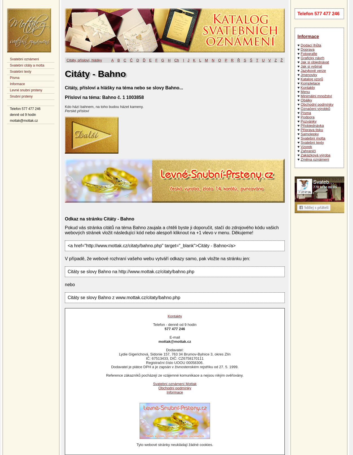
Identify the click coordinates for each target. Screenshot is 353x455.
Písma (14, 78)
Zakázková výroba (315, 155)
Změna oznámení (315, 159)
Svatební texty (20, 72)
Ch (176, 60)
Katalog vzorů (312, 79)
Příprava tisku (312, 130)
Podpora (307, 117)
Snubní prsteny (21, 96)
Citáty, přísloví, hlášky (84, 60)
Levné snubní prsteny (26, 90)
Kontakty (308, 87)
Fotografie (309, 54)
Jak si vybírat (311, 66)
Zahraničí (308, 151)
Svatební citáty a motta (27, 65)
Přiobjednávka (312, 125)
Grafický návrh (312, 58)
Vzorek (306, 147)
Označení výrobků (315, 109)
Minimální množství (316, 96)
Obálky (306, 100)
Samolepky (310, 134)
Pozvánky (308, 121)
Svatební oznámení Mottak (175, 384)
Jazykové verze (313, 71)
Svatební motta (313, 138)
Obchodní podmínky (317, 104)
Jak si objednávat (315, 62)
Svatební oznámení (24, 59)
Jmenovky (309, 75)
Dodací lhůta (311, 45)
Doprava (307, 49)
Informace (17, 84)
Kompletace (310, 83)
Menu (305, 92)
